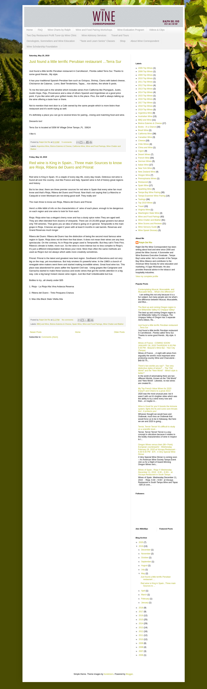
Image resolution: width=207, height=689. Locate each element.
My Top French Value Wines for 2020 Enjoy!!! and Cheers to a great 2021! (154, 389)
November (146, 553)
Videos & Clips (157, 29)
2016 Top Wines (145, 99)
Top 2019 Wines (145, 203)
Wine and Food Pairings (95, 146)
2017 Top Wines (145, 102)
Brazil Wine (143, 130)
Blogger (129, 674)
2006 (141, 655)
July (143, 569)
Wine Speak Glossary (148, 230)
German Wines (145, 161)
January (145, 602)
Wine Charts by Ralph (59, 29)
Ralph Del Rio (145, 242)
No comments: (68, 320)
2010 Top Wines (145, 78)
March (144, 594)
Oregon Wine (144, 175)
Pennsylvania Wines (147, 178)
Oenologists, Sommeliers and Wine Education (51, 41)
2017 (141, 611)
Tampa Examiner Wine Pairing (151, 196)
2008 (141, 647)
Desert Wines (144, 154)
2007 (141, 651)
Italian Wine (143, 165)
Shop (123, 41)
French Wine (144, 158)
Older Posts (119, 332)
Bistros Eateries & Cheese (61, 146)
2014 (141, 623)
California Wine (79, 146)
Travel (141, 206)
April (143, 591)
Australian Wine (145, 116)
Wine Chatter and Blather (113, 324)
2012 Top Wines (145, 85)
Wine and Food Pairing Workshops (94, 29)
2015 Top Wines (145, 96)
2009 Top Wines (145, 75)
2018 (141, 608)
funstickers (108, 674)
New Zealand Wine (146, 172)
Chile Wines (143, 144)
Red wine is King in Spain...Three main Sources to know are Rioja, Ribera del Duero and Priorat (75, 165)
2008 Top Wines (145, 71)
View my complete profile (147, 276)
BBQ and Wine (43, 324)
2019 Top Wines (145, 109)
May (143, 573)
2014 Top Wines (145, 92)
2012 (141, 631)
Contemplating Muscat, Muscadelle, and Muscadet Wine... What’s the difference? (156, 290)
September (146, 561)
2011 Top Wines (145, 82)
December (146, 550)
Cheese (141, 140)
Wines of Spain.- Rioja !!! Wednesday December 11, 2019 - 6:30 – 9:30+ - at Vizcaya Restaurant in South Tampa (155, 472)
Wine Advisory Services (93, 35)
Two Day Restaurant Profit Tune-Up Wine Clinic (52, 35)
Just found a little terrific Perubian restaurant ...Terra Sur (75, 61)
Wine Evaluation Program (130, 29)
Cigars (141, 151)
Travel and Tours (120, 35)
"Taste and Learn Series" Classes (97, 41)
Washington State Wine (148, 213)
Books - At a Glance (147, 127)
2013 (141, 627)
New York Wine (145, 168)
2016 (141, 615)
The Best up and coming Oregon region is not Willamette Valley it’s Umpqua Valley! (157, 308)
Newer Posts (36, 332)
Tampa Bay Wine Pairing (149, 192)
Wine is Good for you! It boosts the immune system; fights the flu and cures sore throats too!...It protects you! (157, 408)
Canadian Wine (145, 137)
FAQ (40, 29)
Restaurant (143, 182)
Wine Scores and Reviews (150, 223)
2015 (141, 619)
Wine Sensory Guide (147, 227)
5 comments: (67, 142)
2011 (141, 635)
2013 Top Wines (145, 89)
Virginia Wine (144, 209)
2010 (141, 639)
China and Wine (145, 147)
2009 (141, 643)
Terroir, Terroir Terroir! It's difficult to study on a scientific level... (156, 427)
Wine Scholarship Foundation (42, 46)
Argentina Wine (43, 146)
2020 (141, 542)
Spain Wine (77, 324)
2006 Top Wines (145, 68)
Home (30, 29)
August (144, 565)
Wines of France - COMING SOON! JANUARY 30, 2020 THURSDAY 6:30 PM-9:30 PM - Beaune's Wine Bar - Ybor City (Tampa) (157, 346)
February (145, 599)
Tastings (142, 199)
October (145, 557)
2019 (141, 546)
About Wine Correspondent (145, 41)
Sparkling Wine (145, 189)
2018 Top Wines (145, 106)
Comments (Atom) (50, 337)
